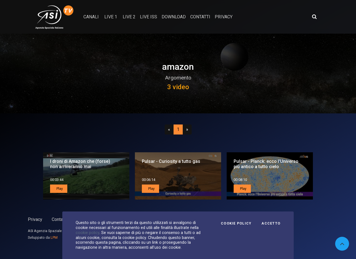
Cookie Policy (236, 223)
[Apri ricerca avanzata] (314, 17)
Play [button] (59, 189)
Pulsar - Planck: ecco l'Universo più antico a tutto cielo (266, 164)
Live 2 (129, 16)
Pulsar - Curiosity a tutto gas (171, 161)
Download (174, 16)
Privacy (35, 219)
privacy (224, 16)
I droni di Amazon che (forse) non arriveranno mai (80, 164)
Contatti (59, 219)
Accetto (270, 223)
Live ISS (148, 16)
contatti (200, 16)
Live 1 (110, 16)
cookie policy (87, 232)
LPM (54, 237)
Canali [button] (91, 16)
